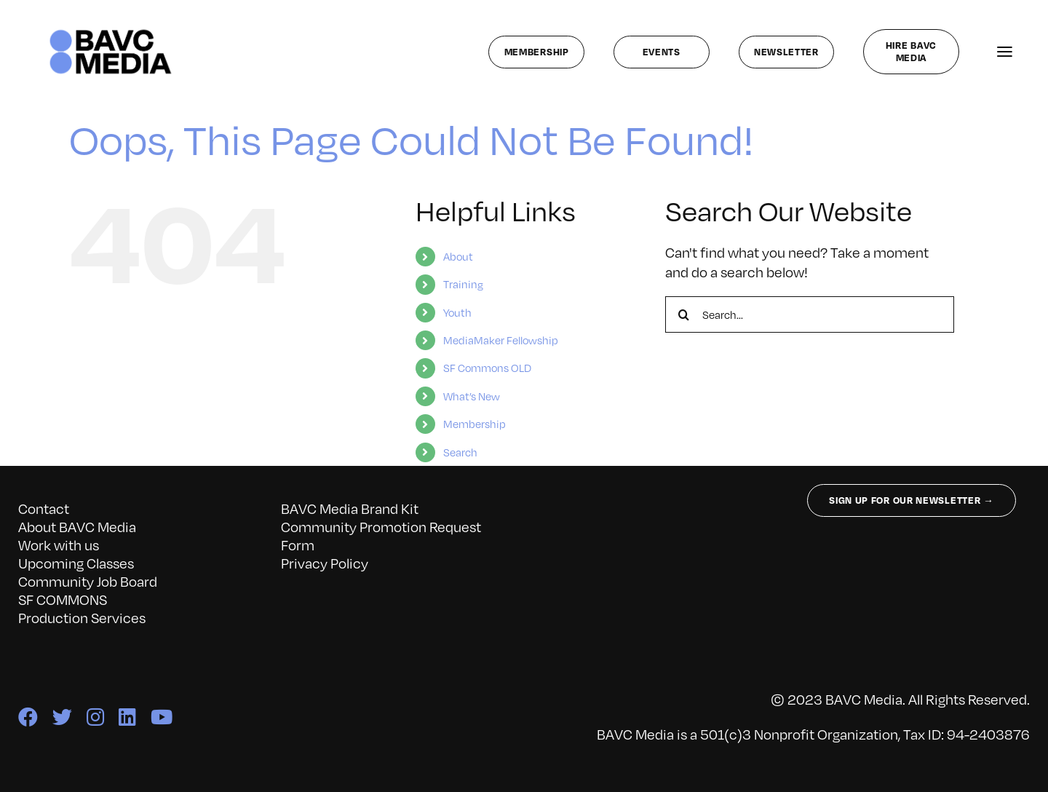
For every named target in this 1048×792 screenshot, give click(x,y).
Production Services (82, 617)
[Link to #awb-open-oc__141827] (1005, 52)
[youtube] (161, 716)
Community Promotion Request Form (381, 535)
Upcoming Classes (76, 562)
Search (460, 452)
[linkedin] (127, 716)
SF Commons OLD (487, 367)
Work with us (58, 544)
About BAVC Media (77, 526)
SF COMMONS (62, 599)
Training (463, 284)
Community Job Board (87, 580)
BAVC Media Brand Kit (349, 508)
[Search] (683, 314)
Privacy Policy (324, 562)
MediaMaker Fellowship (500, 340)
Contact (43, 508)
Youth (457, 312)
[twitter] (62, 716)
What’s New (471, 396)
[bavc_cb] (111, 32)
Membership (474, 423)
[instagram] (95, 716)
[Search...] (809, 314)
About (458, 256)
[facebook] (28, 716)
